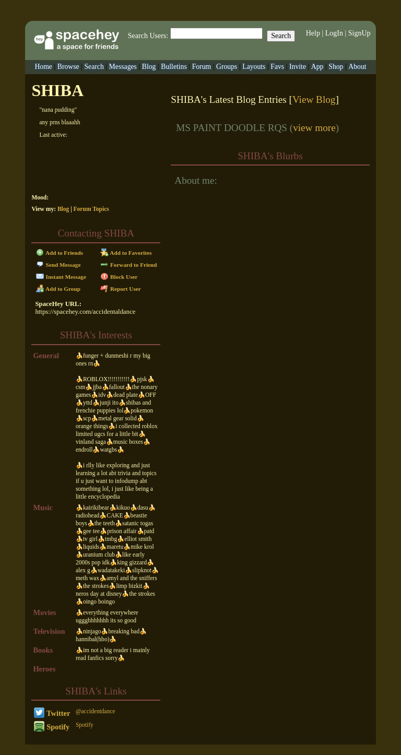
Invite (297, 66)
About (357, 66)
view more (314, 127)
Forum (201, 66)
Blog (149, 66)
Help (313, 33)
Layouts (253, 66)
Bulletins (174, 66)
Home (43, 66)
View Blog (314, 99)
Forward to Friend (128, 265)
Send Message (58, 265)
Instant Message (61, 277)
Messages (123, 66)
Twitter (52, 713)
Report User (120, 289)
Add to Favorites (126, 253)
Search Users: (148, 36)
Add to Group (58, 289)
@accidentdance (95, 711)
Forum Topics (91, 209)
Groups (226, 66)
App (317, 66)
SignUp (359, 33)
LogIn (334, 33)
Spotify (51, 727)
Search (281, 36)
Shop (335, 66)
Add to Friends (60, 253)
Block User (119, 277)
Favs (277, 66)
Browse (68, 66)
